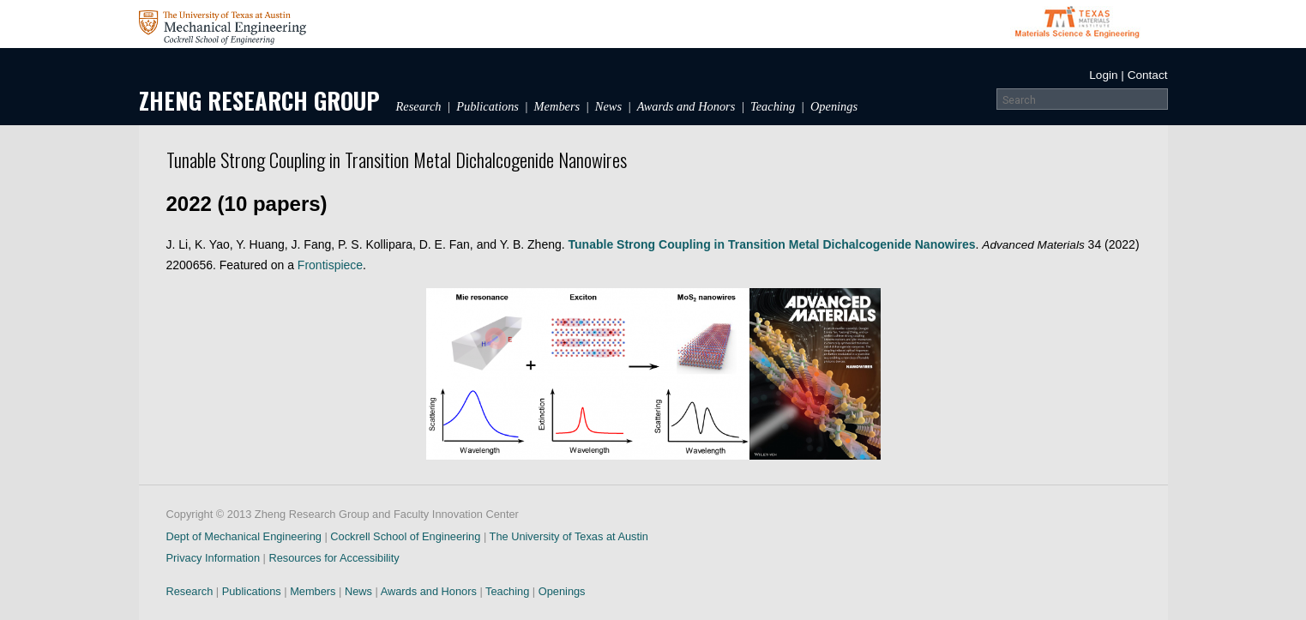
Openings (834, 106)
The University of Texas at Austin (569, 536)
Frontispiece (330, 265)
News (608, 106)
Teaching (772, 106)
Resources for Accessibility (333, 557)
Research (419, 106)
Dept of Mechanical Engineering (244, 536)
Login (1103, 75)
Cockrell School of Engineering (405, 536)
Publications (487, 106)
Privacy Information (213, 557)
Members (557, 106)
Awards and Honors (686, 106)
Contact (1148, 75)
